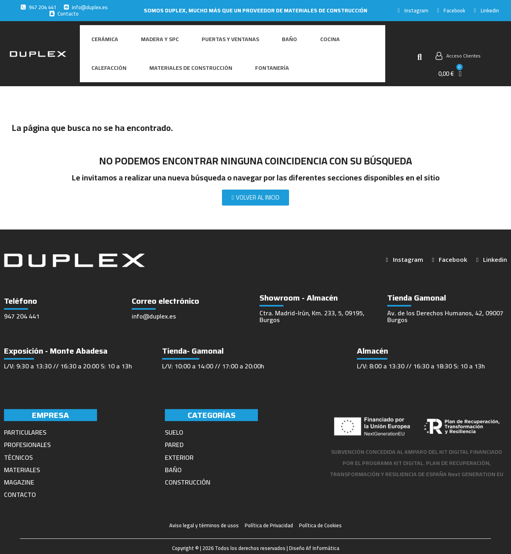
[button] (420, 48)
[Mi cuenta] (458, 47)
